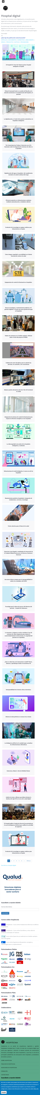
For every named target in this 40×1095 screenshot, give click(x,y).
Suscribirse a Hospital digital (8, 865)
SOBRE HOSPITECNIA (6, 1060)
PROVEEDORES (25, 42)
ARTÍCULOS (4, 40)
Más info (36, 1089)
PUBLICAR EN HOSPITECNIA (8, 1064)
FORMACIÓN (4, 1071)
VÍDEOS (3, 42)
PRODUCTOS (9, 42)
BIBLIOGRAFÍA (30, 40)
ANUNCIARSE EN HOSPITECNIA (9, 1067)
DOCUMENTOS (12, 40)
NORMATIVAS (21, 40)
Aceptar (4, 1092)
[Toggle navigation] (3, 1)
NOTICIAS (16, 42)
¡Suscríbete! (5, 913)
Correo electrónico (6, 907)
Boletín (18, 903)
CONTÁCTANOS (5, 1074)
